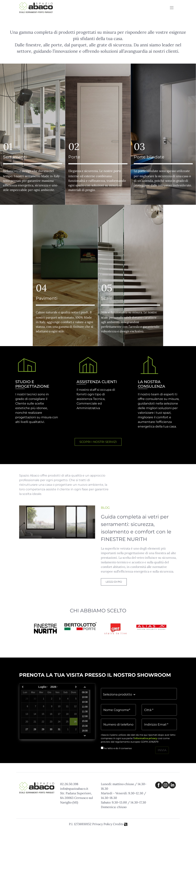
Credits (120, 891)
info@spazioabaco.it (74, 855)
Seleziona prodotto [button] (117, 761)
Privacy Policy (102, 891)
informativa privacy (145, 804)
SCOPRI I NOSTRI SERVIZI (98, 508)
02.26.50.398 (69, 851)
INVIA (162, 817)
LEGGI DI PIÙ (114, 648)
